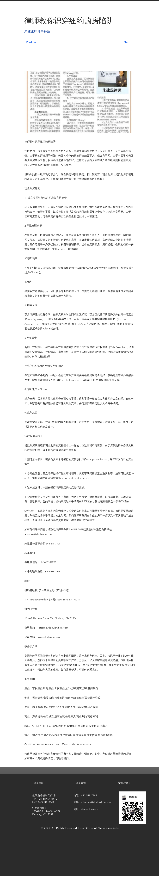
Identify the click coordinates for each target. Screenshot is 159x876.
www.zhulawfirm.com (50, 636)
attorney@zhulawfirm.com (39, 534)
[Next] (122, 42)
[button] (35, 9)
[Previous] (37, 42)
